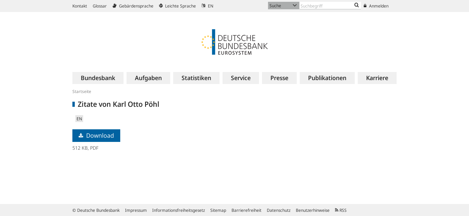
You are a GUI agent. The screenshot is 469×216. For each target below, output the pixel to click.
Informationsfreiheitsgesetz (178, 210)
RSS (341, 210)
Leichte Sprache (177, 6)
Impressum (136, 210)
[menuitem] (98, 78)
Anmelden (376, 6)
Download (96, 135)
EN (207, 6)
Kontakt (79, 6)
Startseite (81, 91)
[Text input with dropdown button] (330, 5)
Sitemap (218, 210)
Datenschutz (278, 210)
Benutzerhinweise (313, 210)
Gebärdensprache (132, 6)
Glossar (100, 6)
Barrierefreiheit (246, 210)
